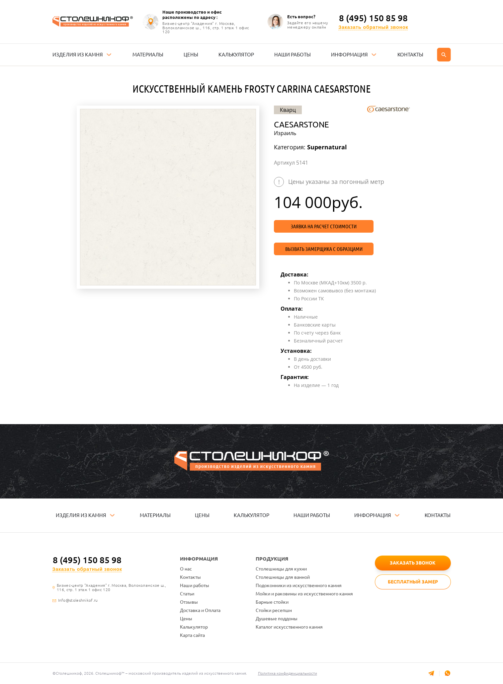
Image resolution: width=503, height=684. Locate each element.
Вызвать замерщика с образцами (324, 249)
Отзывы (189, 602)
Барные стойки (272, 602)
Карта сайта (192, 635)
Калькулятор (194, 627)
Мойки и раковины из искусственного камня (304, 593)
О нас (186, 568)
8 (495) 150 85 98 (373, 18)
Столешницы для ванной (283, 577)
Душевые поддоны (276, 618)
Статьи (187, 593)
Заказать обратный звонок (373, 27)
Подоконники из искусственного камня (299, 585)
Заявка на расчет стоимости (324, 226)
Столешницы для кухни (281, 568)
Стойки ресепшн (274, 610)
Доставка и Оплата (200, 610)
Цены (186, 618)
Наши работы (194, 585)
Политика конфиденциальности (288, 673)
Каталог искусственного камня (289, 627)
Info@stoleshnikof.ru (78, 600)
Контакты (190, 577)
